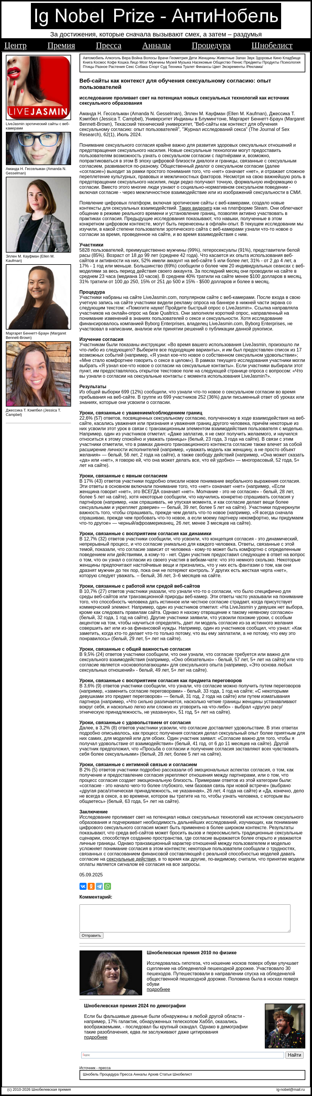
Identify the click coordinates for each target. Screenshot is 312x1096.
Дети (193, 57)
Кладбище (292, 57)
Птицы (88, 66)
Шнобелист (271, 45)
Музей (171, 62)
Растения (117, 66)
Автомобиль (93, 57)
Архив (153, 1080)
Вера (126, 57)
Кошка (123, 62)
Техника (175, 66)
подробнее (158, 994)
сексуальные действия (131, 858)
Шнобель (91, 1080)
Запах (241, 57)
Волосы (150, 57)
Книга (88, 62)
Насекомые (202, 62)
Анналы (156, 45)
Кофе (112, 62)
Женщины (207, 57)
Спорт (154, 66)
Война (137, 57)
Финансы (203, 66)
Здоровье (263, 57)
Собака (141, 66)
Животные (225, 57)
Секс (130, 66)
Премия (61, 45)
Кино (277, 57)
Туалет (189, 66)
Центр (15, 45)
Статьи (165, 1080)
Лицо (134, 62)
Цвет (216, 66)
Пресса (108, 45)
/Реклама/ (254, 66)
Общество (222, 62)
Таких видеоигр (195, 207)
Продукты (270, 62)
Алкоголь (113, 57)
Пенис (237, 62)
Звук (250, 57)
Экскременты (233, 66)
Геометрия (179, 57)
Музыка (184, 62)
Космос (100, 62)
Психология (290, 62)
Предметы (252, 62)
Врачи (163, 57)
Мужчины (157, 62)
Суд (164, 66)
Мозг (144, 62)
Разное (101, 66)
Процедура (211, 45)
